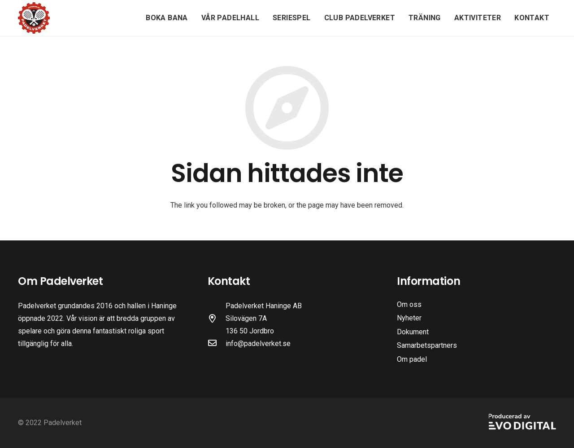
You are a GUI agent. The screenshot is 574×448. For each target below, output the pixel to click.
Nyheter (409, 318)
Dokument (413, 332)
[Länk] (34, 18)
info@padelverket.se (258, 343)
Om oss (409, 304)
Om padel (412, 359)
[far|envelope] (217, 343)
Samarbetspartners (427, 345)
